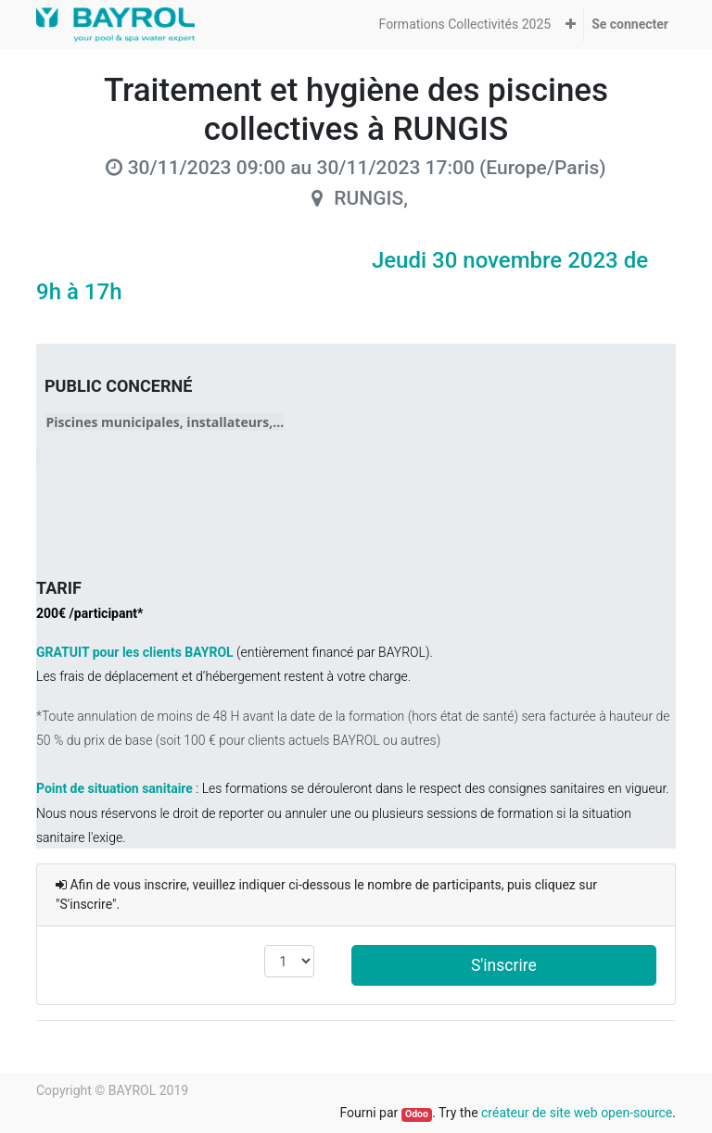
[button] (570, 24)
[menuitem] (465, 24)
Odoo (416, 1114)
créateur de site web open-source (576, 1112)
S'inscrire (504, 965)
